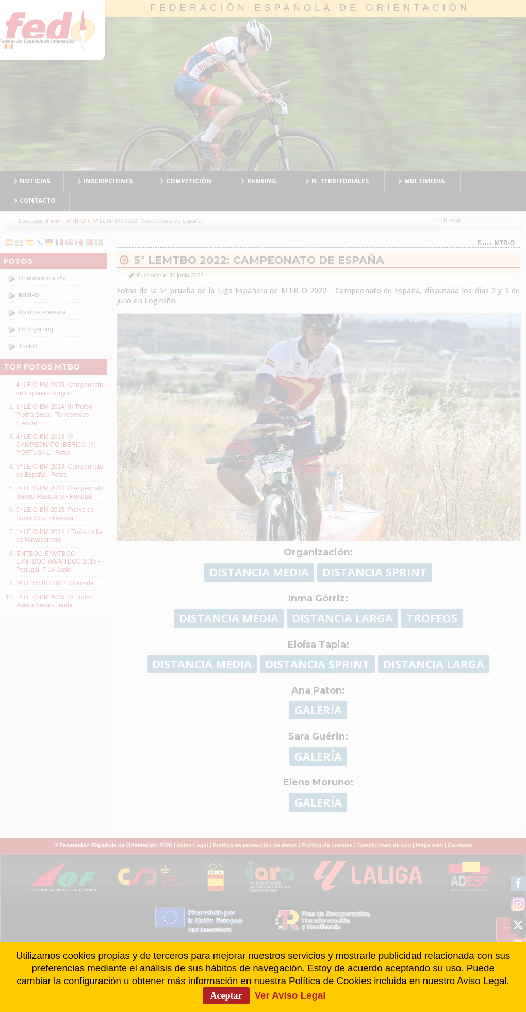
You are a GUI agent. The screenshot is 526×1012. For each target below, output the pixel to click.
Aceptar (226, 995)
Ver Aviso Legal (290, 995)
